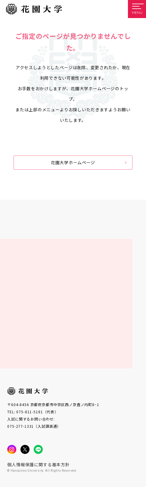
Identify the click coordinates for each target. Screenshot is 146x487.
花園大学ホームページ (73, 162)
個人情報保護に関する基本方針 (38, 464)
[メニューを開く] (137, 9)
